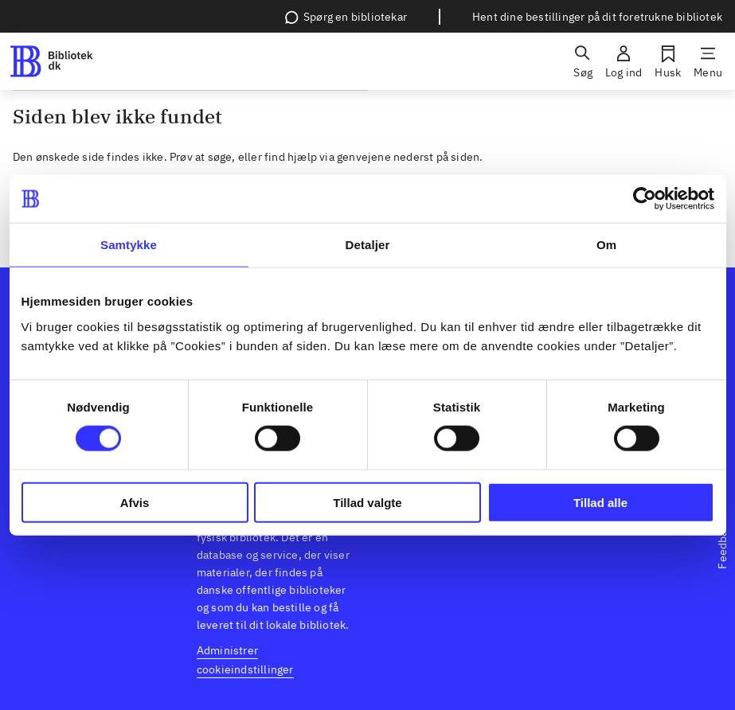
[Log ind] (623, 61)
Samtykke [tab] (128, 245)
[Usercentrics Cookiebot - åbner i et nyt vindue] (644, 199)
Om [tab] (606, 245)
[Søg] (582, 61)
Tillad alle (600, 502)
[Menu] (708, 61)
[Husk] (668, 61)
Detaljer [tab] (368, 245)
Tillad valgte (367, 502)
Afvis (135, 502)
